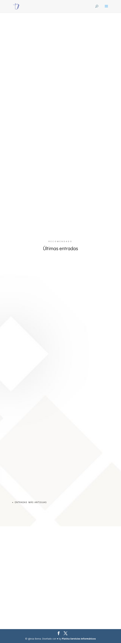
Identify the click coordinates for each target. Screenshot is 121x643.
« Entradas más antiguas (29, 502)
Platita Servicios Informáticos (79, 638)
